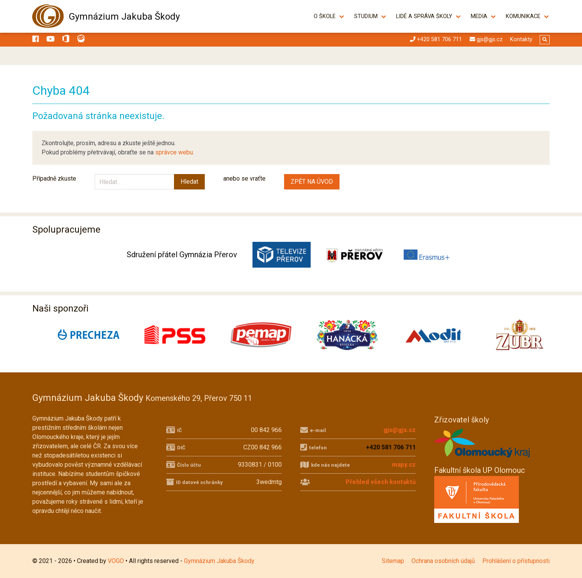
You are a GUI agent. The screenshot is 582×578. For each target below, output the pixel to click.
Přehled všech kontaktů (381, 482)
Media (479, 16)
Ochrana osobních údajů (443, 561)
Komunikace (523, 16)
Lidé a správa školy (424, 16)
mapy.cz (404, 464)
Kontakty (521, 39)
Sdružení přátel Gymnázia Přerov (182, 254)
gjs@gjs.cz (399, 430)
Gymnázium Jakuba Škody (124, 16)
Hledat (189, 181)
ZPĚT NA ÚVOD (312, 181)
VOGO (116, 561)
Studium (366, 16)
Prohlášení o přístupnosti (516, 561)
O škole (325, 16)
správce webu (174, 152)
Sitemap (393, 561)
